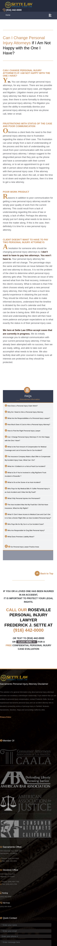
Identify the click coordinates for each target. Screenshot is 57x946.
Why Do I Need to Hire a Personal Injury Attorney (24, 412)
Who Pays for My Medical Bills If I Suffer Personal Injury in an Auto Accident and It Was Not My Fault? (27, 490)
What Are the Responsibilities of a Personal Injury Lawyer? (27, 418)
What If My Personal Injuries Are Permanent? (22, 498)
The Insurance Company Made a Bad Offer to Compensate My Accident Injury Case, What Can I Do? (27, 458)
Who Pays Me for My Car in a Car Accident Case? (24, 524)
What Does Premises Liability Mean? (19, 536)
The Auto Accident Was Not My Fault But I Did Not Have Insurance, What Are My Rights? (26, 506)
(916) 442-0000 (28, 630)
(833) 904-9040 (5, 906)
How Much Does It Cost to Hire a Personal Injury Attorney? (27, 424)
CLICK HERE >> (26, 642)
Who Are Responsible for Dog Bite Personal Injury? (25, 530)
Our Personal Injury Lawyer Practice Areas (22, 546)
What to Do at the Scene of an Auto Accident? (23, 482)
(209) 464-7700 (13, 882)
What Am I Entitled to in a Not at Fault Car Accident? (25, 466)
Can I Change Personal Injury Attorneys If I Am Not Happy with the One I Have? (27, 438)
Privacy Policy (5, 717)
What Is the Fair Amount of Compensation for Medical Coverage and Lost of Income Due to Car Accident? (25, 448)
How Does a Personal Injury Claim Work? (21, 405)
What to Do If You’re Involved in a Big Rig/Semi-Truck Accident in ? (25, 474)
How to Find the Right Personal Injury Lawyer (22, 430)
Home (8, 15)
